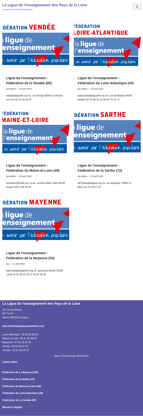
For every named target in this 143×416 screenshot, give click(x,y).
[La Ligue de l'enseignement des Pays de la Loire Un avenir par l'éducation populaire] (44, 6)
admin (13, 89)
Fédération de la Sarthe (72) (18, 379)
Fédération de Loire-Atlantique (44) (22, 393)
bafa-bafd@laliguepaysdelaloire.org (23, 326)
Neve (57, 356)
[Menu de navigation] (137, 6)
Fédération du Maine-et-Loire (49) (21, 386)
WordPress (83, 356)
